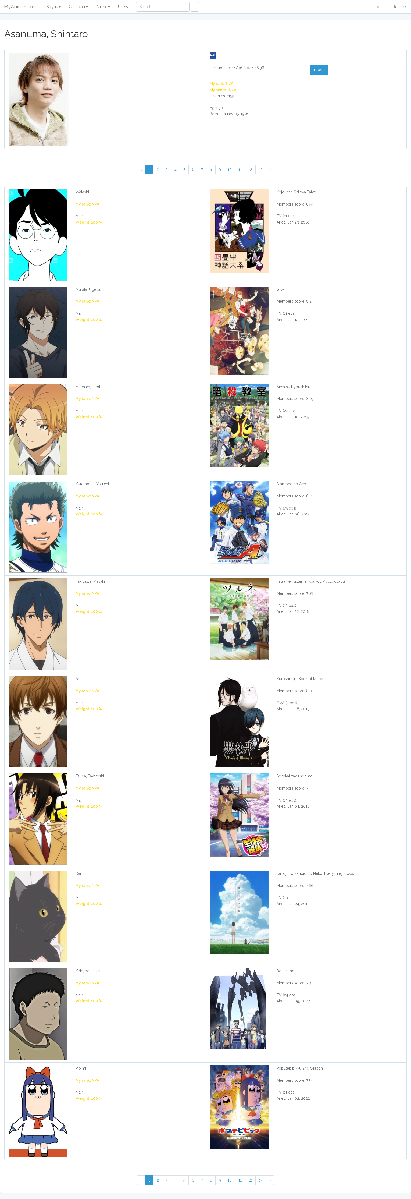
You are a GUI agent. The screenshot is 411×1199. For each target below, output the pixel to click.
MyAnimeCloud (21, 6)
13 (261, 169)
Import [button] (319, 70)
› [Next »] (270, 169)
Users (123, 7)
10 (230, 169)
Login (380, 7)
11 (240, 169)
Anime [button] (103, 7)
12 (250, 169)
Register (400, 7)
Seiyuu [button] (54, 7)
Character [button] (78, 7)
